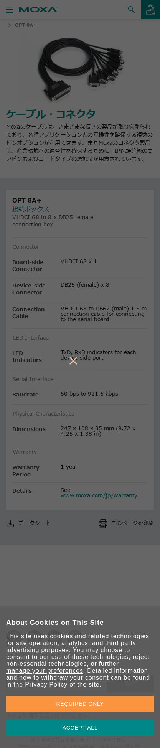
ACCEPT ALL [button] (80, 728)
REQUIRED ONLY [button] (80, 704)
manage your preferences (44, 670)
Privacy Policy (46, 684)
